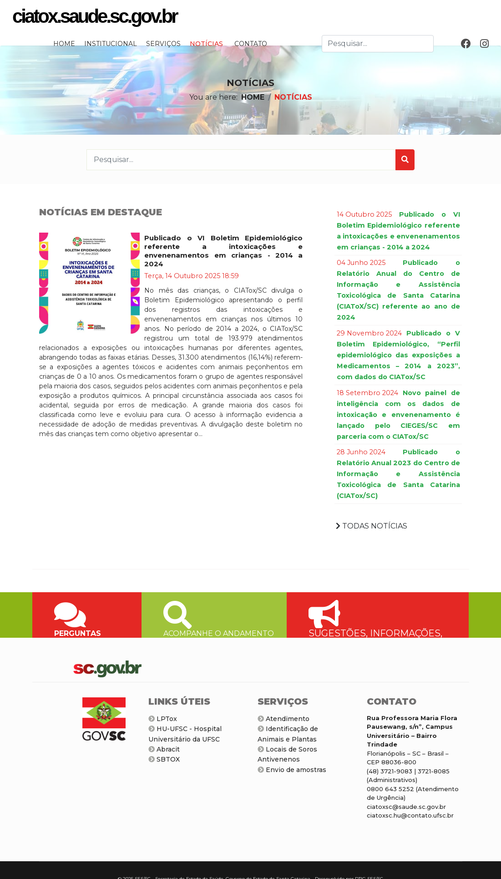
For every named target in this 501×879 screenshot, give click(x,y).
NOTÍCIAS (206, 44)
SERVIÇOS (163, 44)
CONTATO (250, 44)
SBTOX (164, 759)
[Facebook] (466, 44)
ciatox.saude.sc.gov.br (94, 16)
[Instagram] (484, 44)
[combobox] (378, 43)
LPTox (162, 719)
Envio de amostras (292, 770)
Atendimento (283, 719)
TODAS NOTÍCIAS (371, 526)
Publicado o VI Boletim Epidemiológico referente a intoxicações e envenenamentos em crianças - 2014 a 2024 (223, 251)
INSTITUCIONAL (110, 44)
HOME (64, 44)
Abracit (164, 749)
